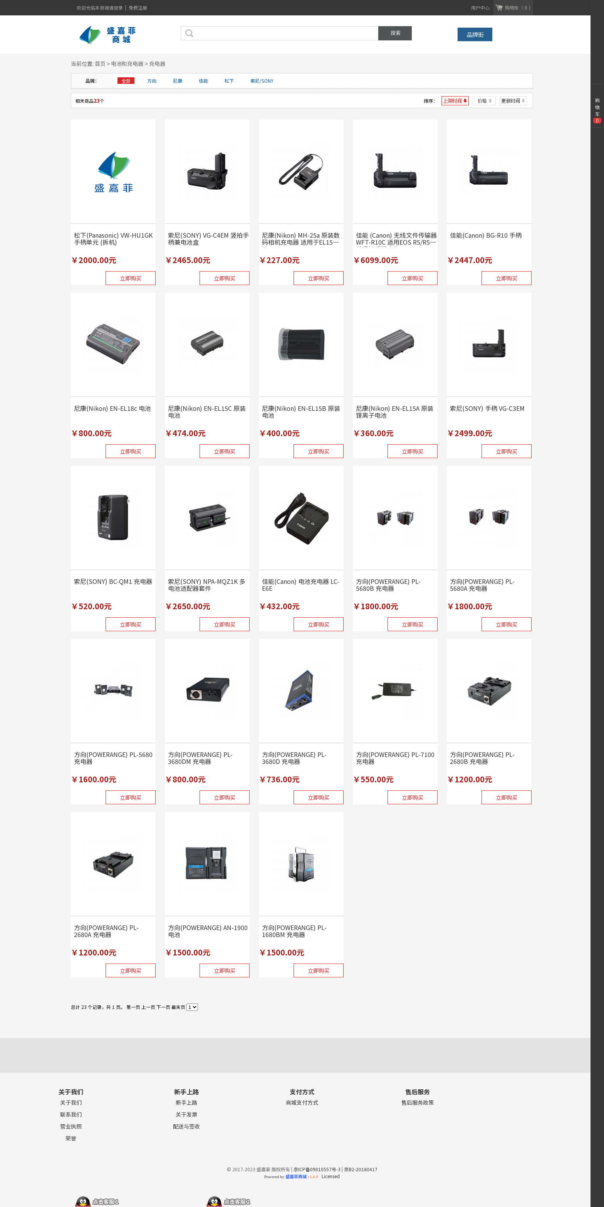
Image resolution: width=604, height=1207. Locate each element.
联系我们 (71, 1114)
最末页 (178, 1007)
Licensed (329, 1176)
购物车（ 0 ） (519, 7)
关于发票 (186, 1114)
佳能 (203, 80)
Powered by (291, 1176)
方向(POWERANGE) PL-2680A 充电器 (106, 931)
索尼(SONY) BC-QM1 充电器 (113, 581)
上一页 (148, 1007)
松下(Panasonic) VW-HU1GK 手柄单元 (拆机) (113, 238)
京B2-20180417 (361, 1169)
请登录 (116, 7)
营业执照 (71, 1126)
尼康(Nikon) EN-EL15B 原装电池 (301, 411)
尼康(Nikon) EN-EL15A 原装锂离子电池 (394, 411)
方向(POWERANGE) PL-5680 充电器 (113, 758)
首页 (100, 63)
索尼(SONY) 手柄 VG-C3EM (487, 408)
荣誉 (70, 1138)
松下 (229, 80)
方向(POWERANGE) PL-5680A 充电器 (482, 585)
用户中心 (480, 7)
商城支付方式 (302, 1102)
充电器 (157, 63)
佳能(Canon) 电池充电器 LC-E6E (300, 585)
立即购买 (130, 278)
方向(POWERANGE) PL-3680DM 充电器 (200, 758)
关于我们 (71, 1102)
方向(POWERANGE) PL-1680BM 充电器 (294, 931)
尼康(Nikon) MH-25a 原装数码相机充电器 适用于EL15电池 (301, 241)
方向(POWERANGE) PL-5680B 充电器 (388, 585)
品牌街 (475, 34)
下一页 (163, 1007)
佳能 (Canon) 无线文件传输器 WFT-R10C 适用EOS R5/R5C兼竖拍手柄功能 (396, 241)
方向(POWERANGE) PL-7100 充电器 (395, 758)
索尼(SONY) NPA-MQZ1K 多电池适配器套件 (206, 585)
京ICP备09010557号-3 (317, 1169)
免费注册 (138, 7)
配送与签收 (186, 1126)
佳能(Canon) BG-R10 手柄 (486, 235)
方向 (151, 80)
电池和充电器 (127, 63)
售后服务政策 (417, 1102)
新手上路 (186, 1102)
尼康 (177, 80)
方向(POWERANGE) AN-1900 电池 (208, 931)
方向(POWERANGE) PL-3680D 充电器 (294, 758)
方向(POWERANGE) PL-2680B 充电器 (482, 758)
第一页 (133, 1007)
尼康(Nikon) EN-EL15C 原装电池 (207, 411)
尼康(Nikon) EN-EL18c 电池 (112, 408)
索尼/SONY (261, 80)
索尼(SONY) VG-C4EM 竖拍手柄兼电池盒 (208, 238)
